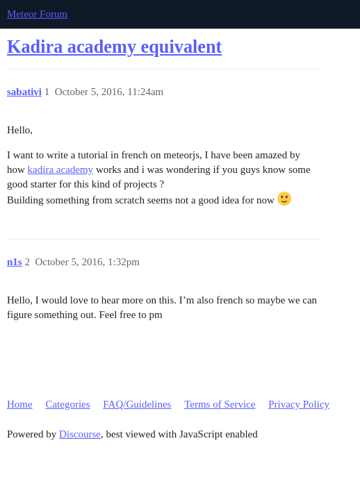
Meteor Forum (37, 13)
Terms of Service (219, 404)
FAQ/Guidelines (137, 404)
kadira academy (61, 169)
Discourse (80, 434)
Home (20, 404)
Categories (67, 404)
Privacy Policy (298, 404)
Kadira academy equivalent (114, 47)
